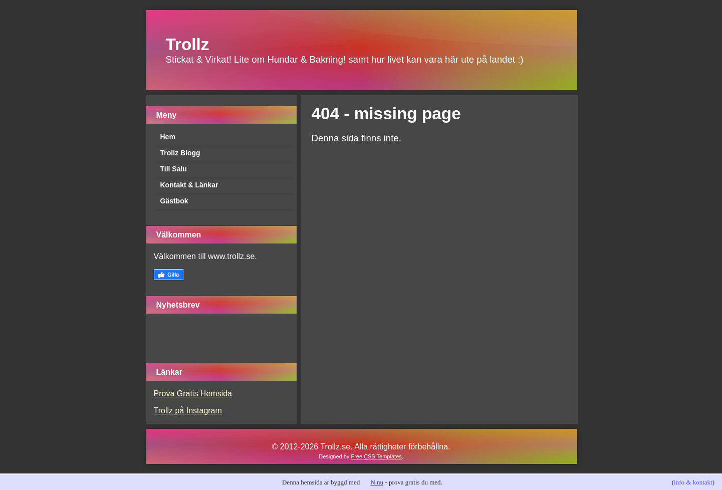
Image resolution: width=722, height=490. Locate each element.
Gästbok (174, 201)
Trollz (187, 44)
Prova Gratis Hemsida (193, 393)
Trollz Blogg (180, 153)
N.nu (376, 482)
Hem (167, 137)
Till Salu (173, 169)
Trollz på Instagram (188, 410)
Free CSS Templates (376, 456)
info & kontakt (693, 482)
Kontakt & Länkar (189, 185)
